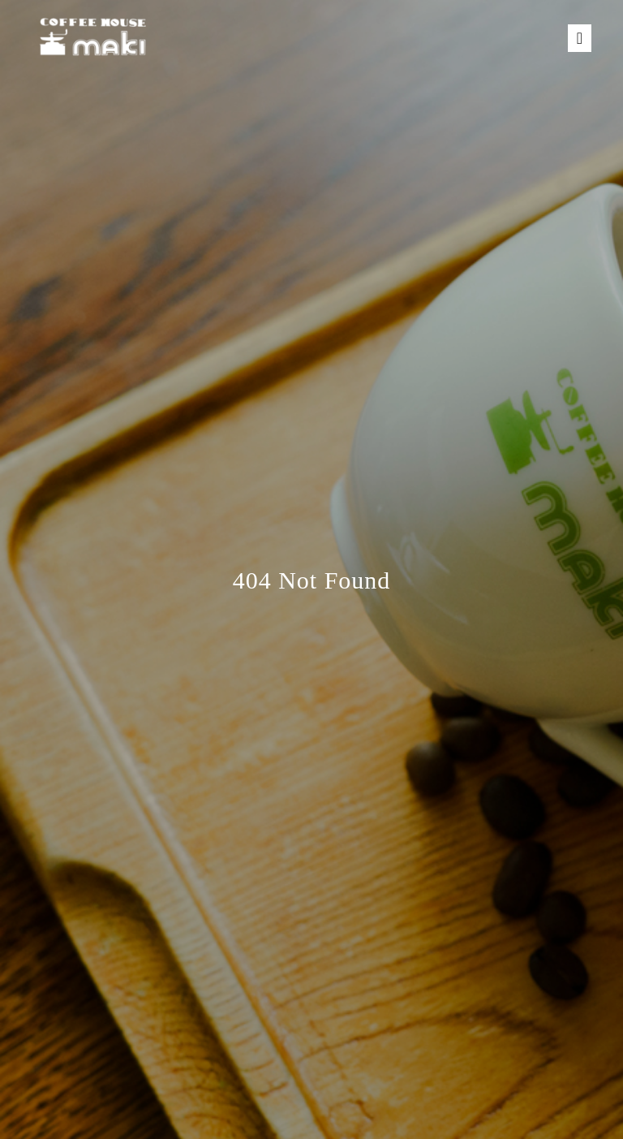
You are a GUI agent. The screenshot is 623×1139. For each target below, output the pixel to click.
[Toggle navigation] (579, 38)
